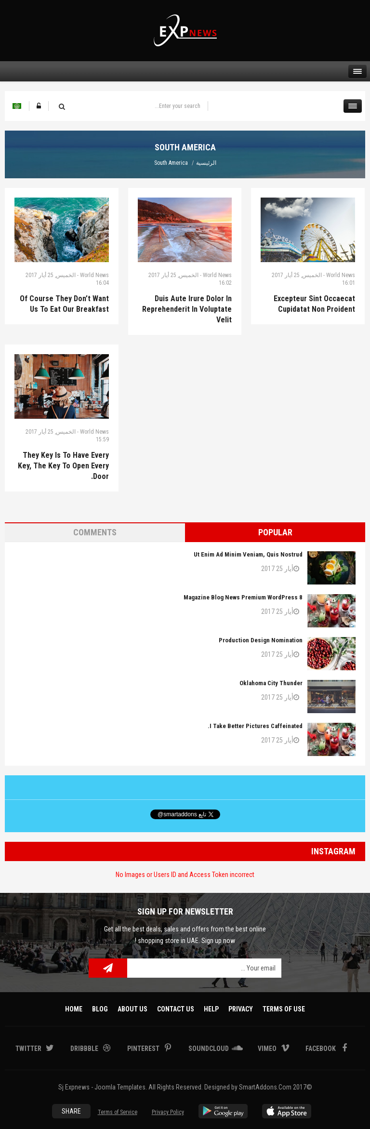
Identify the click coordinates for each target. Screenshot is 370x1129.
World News (94, 275)
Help (211, 1009)
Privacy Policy (168, 1112)
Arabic (17, 106)
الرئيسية (206, 162)
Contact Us (175, 1009)
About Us (132, 1009)
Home (73, 1009)
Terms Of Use (284, 1009)
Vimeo (268, 1048)
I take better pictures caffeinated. (255, 726)
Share (71, 1111)
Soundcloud (209, 1048)
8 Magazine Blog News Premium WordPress (243, 597)
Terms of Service (117, 1112)
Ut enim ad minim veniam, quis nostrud (248, 554)
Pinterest (144, 1048)
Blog (100, 1009)
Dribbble (85, 1048)
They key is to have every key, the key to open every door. (63, 466)
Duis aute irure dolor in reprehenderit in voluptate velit (187, 309)
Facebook (321, 1048)
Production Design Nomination (261, 640)
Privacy (240, 1009)
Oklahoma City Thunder (271, 683)
